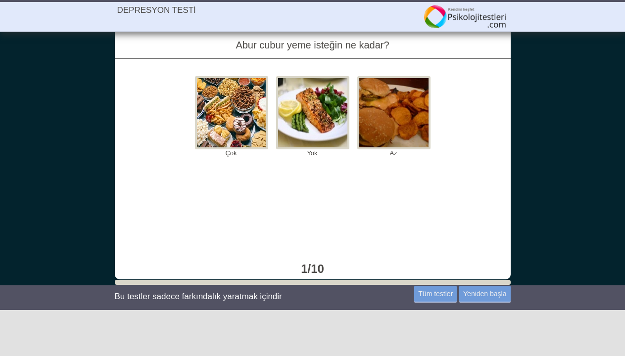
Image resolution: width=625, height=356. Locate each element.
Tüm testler (435, 294)
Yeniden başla (484, 294)
